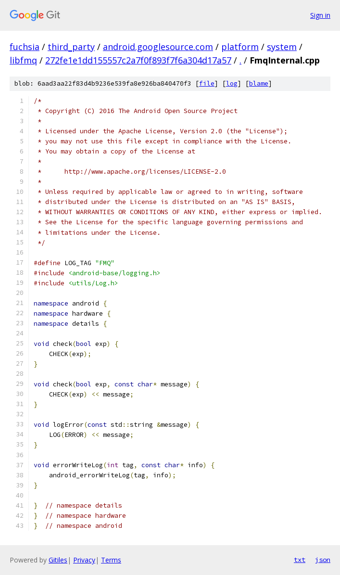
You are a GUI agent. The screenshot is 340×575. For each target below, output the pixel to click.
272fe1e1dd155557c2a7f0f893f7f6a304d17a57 (138, 60)
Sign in (320, 15)
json (322, 559)
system (282, 46)
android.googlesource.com (158, 46)
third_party (71, 46)
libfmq (23, 60)
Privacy (84, 559)
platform (240, 46)
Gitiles (58, 559)
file (206, 83)
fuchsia (24, 46)
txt (299, 559)
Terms (111, 559)
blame (258, 83)
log (232, 83)
